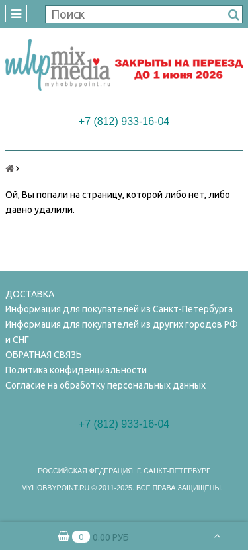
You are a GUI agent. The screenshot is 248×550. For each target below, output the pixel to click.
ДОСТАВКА (29, 294)
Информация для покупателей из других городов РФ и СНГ (121, 332)
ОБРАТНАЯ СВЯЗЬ (43, 354)
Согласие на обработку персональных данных (105, 385)
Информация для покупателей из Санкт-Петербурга (119, 309)
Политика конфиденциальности (76, 370)
